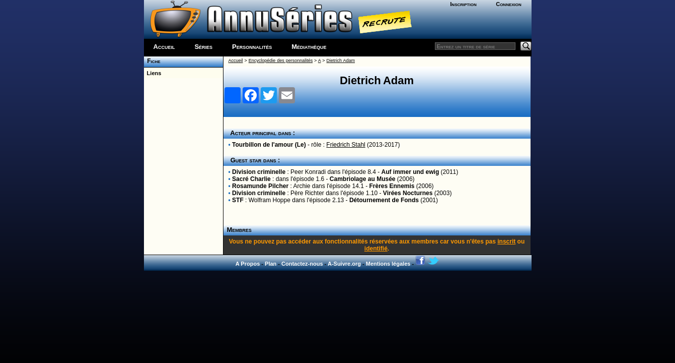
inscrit (506, 241)
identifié (376, 248)
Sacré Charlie (251, 179)
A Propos (248, 264)
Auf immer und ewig (410, 171)
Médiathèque (308, 46)
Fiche (152, 61)
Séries (203, 46)
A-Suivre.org (344, 264)
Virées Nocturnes (408, 193)
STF (238, 200)
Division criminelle (258, 171)
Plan (270, 264)
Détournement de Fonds (384, 200)
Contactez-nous (302, 264)
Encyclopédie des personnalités (281, 60)
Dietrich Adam (341, 60)
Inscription (463, 4)
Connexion (508, 4)
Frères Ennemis (392, 186)
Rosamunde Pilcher (260, 186)
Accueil (164, 46)
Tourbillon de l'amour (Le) (269, 144)
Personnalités (252, 46)
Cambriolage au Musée (363, 179)
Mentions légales (388, 264)
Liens (153, 73)
